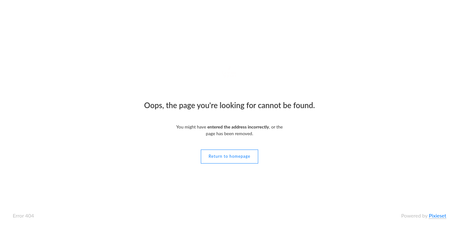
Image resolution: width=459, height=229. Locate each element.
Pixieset (437, 215)
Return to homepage (230, 156)
